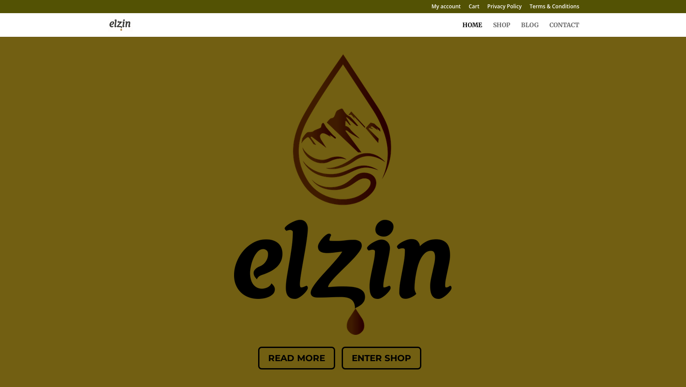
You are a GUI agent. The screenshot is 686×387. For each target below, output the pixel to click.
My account (446, 7)
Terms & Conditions (554, 7)
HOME (472, 25)
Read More (296, 358)
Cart (474, 7)
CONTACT (564, 25)
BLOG (530, 25)
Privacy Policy (504, 7)
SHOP (501, 25)
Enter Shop (381, 358)
